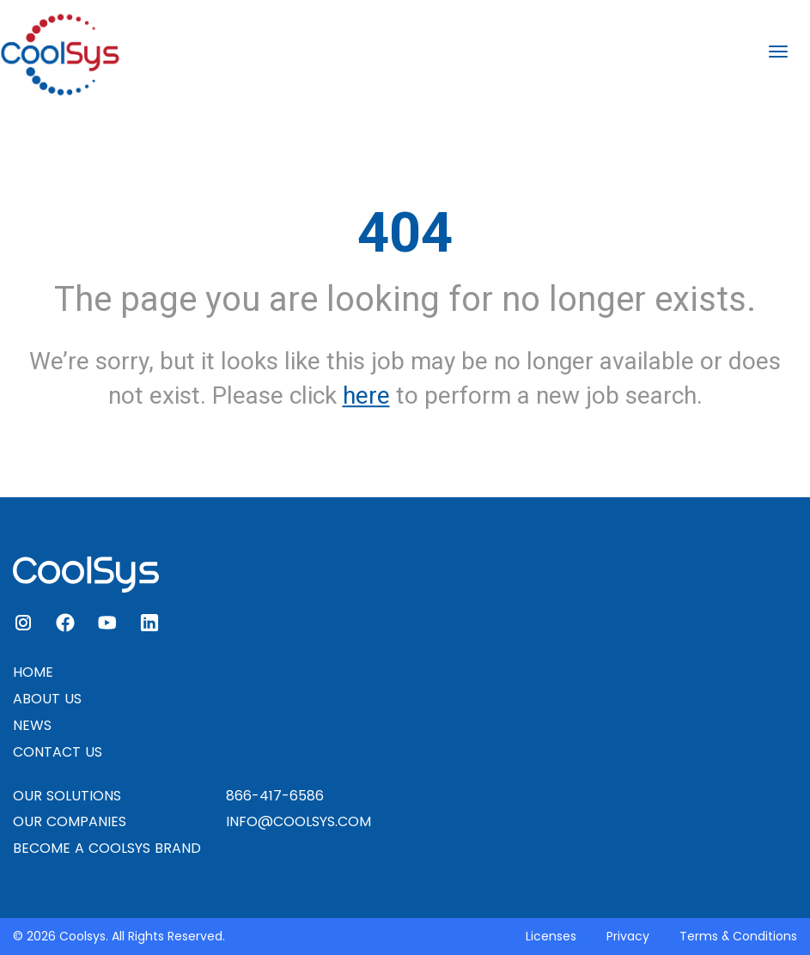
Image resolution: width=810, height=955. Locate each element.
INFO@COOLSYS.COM (298, 821)
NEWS (32, 725)
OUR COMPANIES (69, 821)
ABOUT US (47, 699)
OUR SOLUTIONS (67, 796)
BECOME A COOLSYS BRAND (107, 848)
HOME (33, 672)
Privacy (627, 936)
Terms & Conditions (738, 936)
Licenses (551, 936)
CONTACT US (57, 752)
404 (405, 232)
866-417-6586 (275, 796)
